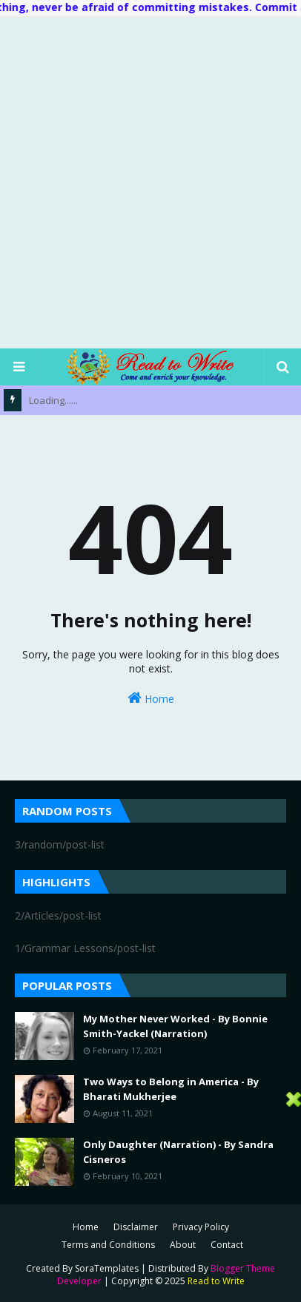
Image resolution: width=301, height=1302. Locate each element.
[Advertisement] (150, 182)
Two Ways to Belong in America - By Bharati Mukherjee (171, 1089)
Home (151, 698)
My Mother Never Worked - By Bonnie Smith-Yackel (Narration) (175, 1026)
